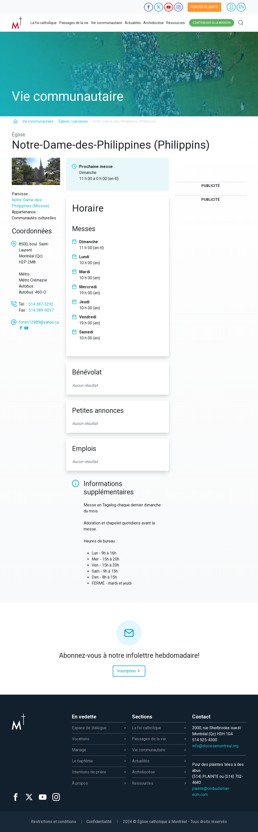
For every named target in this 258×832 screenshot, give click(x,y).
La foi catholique (44, 23)
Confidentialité (99, 821)
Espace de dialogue (89, 727)
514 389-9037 (41, 310)
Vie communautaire (106, 23)
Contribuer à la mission (212, 23)
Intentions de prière (89, 772)
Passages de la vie (73, 23)
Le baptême (82, 761)
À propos (80, 783)
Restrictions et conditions (53, 821)
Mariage (79, 750)
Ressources (175, 23)
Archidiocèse (153, 23)
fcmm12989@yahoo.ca (39, 322)
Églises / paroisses (73, 121)
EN (241, 7)
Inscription (129, 671)
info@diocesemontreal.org (215, 746)
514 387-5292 (40, 304)
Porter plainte (204, 7)
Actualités (133, 23)
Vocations (80, 738)
